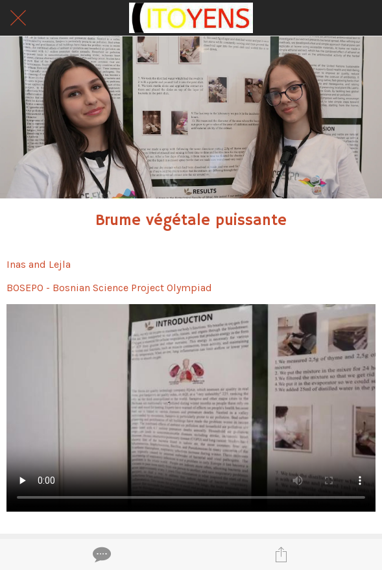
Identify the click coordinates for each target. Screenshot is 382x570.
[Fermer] (18, 18)
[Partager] (281, 554)
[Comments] (100, 554)
